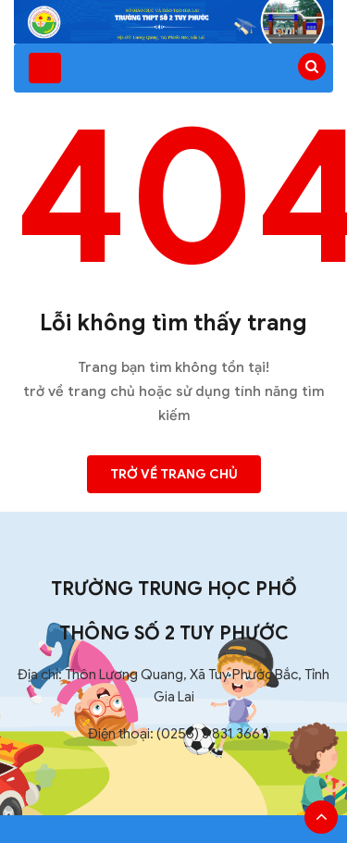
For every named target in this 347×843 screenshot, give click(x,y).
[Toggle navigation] (45, 68)
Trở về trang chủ (174, 473)
